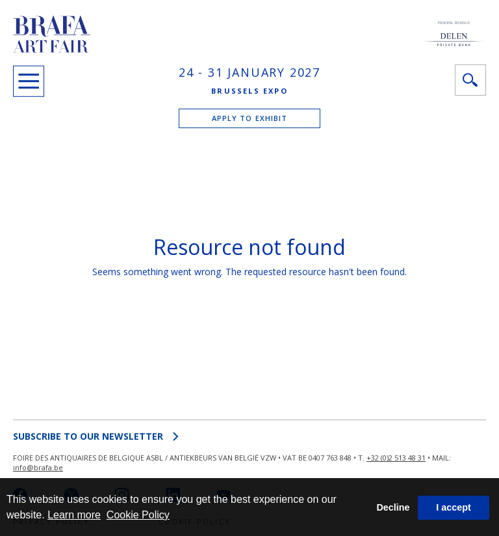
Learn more (74, 514)
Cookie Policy (138, 514)
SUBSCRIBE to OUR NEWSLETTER (96, 436)
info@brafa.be (38, 467)
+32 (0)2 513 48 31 (396, 457)
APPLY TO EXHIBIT (250, 118)
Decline (392, 507)
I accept (453, 507)
